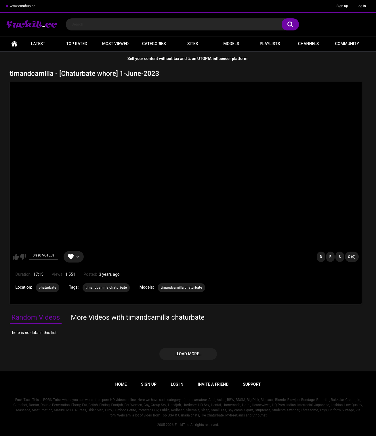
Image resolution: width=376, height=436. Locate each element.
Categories (154, 43)
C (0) (352, 257)
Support (252, 384)
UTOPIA (204, 58)
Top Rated (76, 43)
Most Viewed (115, 43)
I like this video (16, 257)
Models (231, 43)
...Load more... (187, 354)
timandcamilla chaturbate (106, 287)
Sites (192, 43)
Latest (38, 43)
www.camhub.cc (22, 6)
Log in (361, 6)
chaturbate (47, 287)
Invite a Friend (213, 384)
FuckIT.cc (182, 425)
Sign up (342, 6)
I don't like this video (23, 257)
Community (347, 43)
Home (14, 43)
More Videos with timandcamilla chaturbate (137, 317)
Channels (308, 43)
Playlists (270, 43)
